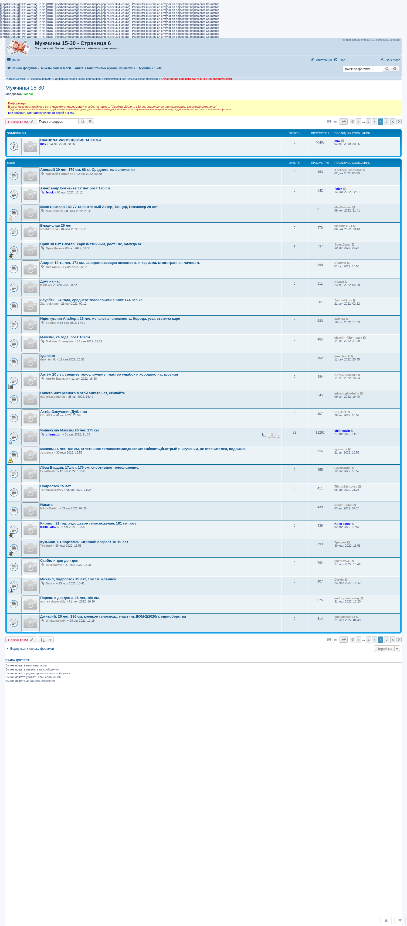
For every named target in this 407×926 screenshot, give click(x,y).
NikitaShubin (49, 508)
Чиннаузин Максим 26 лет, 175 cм (69, 430)
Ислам (45, 285)
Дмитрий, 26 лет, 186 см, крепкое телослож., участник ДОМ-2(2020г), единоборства (113, 616)
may (43, 143)
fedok (50, 192)
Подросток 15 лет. (56, 486)
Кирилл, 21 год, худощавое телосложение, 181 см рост (88, 523)
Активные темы (16, 78)
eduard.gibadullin (52, 396)
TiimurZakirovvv (51, 489)
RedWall (51, 266)
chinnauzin (53, 434)
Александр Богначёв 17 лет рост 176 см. (75, 188)
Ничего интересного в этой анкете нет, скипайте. (83, 393)
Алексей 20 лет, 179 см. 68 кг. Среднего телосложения (87, 170)
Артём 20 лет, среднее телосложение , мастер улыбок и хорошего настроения (109, 374)
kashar (28, 94)
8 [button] (393, 121)
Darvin (50, 583)
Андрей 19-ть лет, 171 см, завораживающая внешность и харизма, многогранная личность (120, 263)
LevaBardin (48, 471)
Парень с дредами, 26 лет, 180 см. (70, 598)
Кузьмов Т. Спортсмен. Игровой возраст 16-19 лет (84, 542)
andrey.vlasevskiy (52, 601)
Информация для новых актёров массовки (131, 78)
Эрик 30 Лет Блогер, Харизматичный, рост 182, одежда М (90, 244)
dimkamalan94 (56, 620)
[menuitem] (339, 60)
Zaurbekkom (49, 303)
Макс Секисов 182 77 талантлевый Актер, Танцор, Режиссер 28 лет (99, 207)
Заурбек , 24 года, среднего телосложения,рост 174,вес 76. (92, 300)
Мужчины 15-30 (24, 88)
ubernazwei (54, 564)
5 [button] (374, 121)
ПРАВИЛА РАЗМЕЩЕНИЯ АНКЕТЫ (70, 140)
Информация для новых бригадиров (78, 78)
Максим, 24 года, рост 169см (65, 337)
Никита (46, 505)
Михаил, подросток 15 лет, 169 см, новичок (78, 579)
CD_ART (46, 415)
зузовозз (46, 452)
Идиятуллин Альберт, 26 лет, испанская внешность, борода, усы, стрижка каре (110, 318)
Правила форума (40, 78)
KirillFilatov (48, 527)
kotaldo (51, 322)
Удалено (47, 356)
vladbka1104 (49, 229)
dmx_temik (48, 359)
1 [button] (358, 121)
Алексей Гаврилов (59, 173)
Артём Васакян (57, 378)
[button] (353, 59)
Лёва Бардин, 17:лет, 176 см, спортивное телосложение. (89, 467)
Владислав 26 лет (56, 225)
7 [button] (387, 121)
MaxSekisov (54, 211)
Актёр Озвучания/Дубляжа (63, 412)
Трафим (46, 545)
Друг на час (50, 281)
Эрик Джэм (54, 248)
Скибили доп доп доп (59, 561)
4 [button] (368, 121)
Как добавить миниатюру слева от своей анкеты (41, 112)
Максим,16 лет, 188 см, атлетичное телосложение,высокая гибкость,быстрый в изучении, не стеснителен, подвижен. (143, 449)
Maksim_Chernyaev (60, 341)
